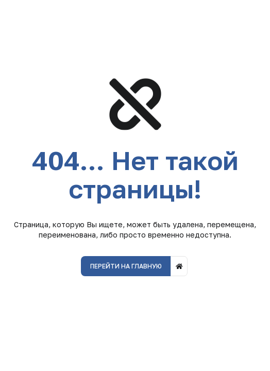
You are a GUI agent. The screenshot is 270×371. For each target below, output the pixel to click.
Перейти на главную (126, 266)
